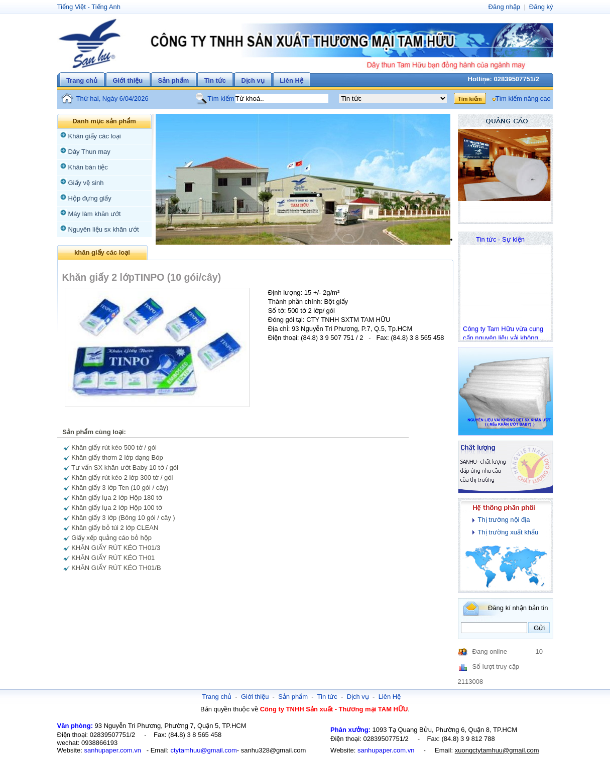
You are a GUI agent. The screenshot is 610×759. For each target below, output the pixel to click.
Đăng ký (541, 7)
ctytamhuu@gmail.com (203, 750)
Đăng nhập (504, 7)
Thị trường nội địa (504, 519)
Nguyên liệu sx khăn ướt (103, 229)
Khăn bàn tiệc (88, 167)
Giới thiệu (127, 80)
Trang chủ (81, 80)
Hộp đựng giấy (89, 198)
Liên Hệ (291, 80)
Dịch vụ (252, 80)
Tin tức (215, 80)
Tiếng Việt (71, 7)
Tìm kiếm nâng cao (523, 98)
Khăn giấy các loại (94, 136)
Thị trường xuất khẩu (508, 532)
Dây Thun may (89, 151)
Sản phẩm (173, 80)
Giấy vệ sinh (86, 182)
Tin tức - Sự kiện (500, 239)
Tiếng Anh (105, 7)
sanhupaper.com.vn (112, 750)
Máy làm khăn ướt (94, 214)
